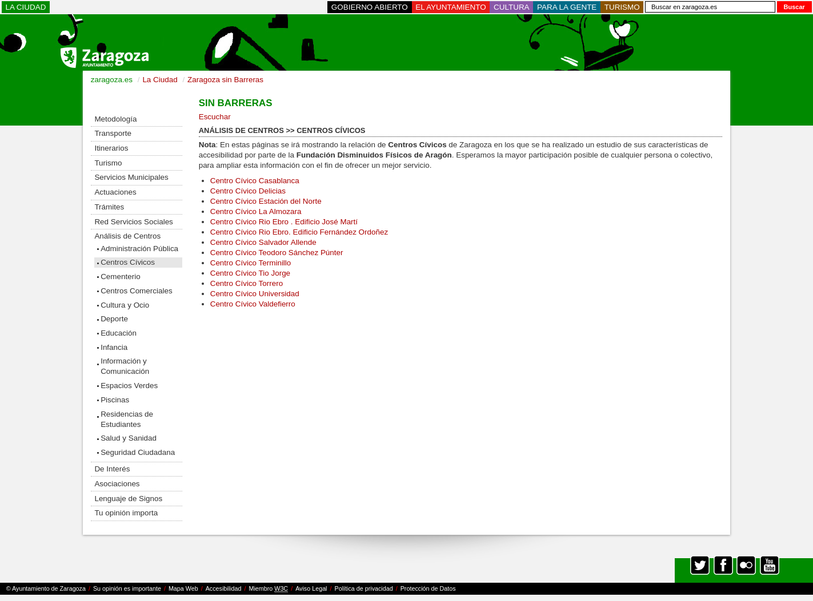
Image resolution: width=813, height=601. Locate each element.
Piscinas (115, 400)
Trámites (109, 207)
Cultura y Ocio (125, 305)
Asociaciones (116, 483)
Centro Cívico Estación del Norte (266, 201)
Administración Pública (139, 248)
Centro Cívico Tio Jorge (251, 273)
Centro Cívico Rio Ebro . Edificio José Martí (284, 221)
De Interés (112, 469)
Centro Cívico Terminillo (250, 263)
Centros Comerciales (136, 291)
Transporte (112, 133)
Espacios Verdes (129, 385)
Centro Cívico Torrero (246, 283)
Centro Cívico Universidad (254, 293)
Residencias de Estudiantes (127, 419)
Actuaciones (115, 192)
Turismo (108, 163)
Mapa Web (183, 588)
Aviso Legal (311, 588)
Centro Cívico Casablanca (254, 180)
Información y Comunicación (125, 366)
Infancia (114, 347)
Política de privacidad (364, 588)
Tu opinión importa (126, 513)
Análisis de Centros (127, 236)
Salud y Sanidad (129, 438)
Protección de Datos (428, 588)
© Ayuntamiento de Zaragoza (46, 588)
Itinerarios (111, 148)
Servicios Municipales (131, 177)
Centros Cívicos (128, 262)
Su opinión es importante (127, 588)
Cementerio (120, 276)
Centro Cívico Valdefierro (252, 304)
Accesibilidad (224, 588)
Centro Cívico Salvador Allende (263, 242)
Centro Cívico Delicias (248, 191)
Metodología (115, 119)
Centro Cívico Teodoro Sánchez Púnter (276, 252)
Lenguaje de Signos (128, 498)
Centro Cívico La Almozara (256, 211)
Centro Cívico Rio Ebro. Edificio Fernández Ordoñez (299, 232)
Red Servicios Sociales (133, 221)
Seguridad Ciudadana (138, 452)
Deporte (114, 318)
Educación (119, 333)
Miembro (268, 588)
